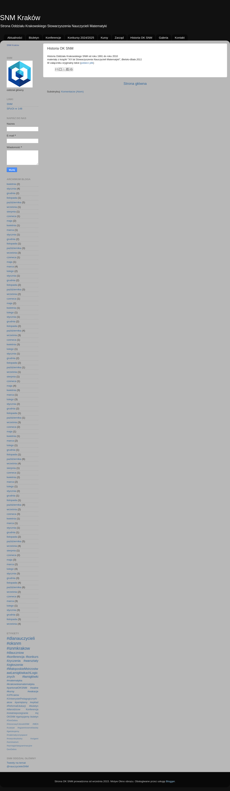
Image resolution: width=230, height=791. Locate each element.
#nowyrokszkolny (14, 738)
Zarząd (119, 37)
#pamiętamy (21, 702)
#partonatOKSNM (17, 687)
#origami (34, 738)
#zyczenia (14, 660)
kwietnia (11, 184)
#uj (36, 713)
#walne (34, 687)
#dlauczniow (15, 652)
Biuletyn (34, 37)
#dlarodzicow (13, 709)
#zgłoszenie (15, 664)
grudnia (11, 193)
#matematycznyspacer (17, 735)
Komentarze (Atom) (72, 91)
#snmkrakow (18, 648)
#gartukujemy (13, 731)
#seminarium (13, 742)
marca (10, 230)
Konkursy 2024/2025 (81, 37)
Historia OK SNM (141, 37)
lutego (10, 271)
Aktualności (14, 37)
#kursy (10, 691)
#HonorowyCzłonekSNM (18, 724)
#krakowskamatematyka (20, 684)
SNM (9, 104)
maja (9, 220)
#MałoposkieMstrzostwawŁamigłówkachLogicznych (22, 672)
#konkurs (32, 656)
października (14, 202)
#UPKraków (13, 695)
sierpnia (11, 211)
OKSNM (11, 716)
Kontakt (180, 37)
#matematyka (14, 680)
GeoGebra (11, 749)
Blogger (170, 781)
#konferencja (16, 656)
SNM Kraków (20, 18)
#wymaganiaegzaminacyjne (19, 745)
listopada (12, 197)
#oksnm (14, 643)
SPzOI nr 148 (14, 108)
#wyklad (34, 702)
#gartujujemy (23, 716)
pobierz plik (87, 62)
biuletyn (34, 716)
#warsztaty (31, 660)
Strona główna (135, 84)
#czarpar (11, 728)
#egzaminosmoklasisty (27, 728)
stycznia (11, 188)
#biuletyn (33, 706)
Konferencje (53, 37)
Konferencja (32, 709)
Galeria (163, 37)
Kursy (104, 37)
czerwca (11, 216)
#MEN (35, 724)
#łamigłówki (30, 676)
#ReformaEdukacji (16, 706)
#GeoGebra (12, 720)
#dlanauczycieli (21, 638)
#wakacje (33, 691)
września (12, 207)
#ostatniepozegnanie (17, 713)
